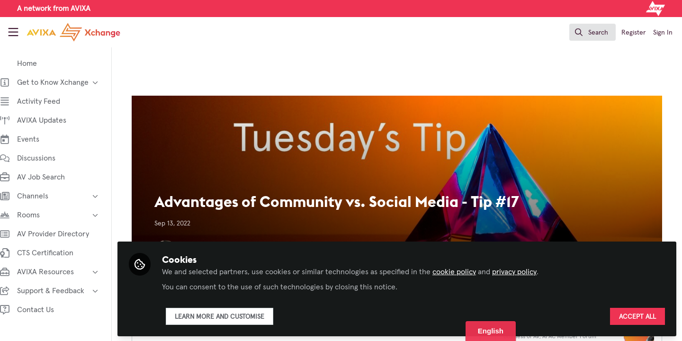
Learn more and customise (229, 316)
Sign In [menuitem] (663, 32)
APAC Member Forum (574, 337)
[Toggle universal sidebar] (13, 32)
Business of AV (526, 337)
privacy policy (524, 271)
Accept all (637, 316)
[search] (592, 32)
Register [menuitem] (633, 32)
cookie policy (463, 271)
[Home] (65, 32)
